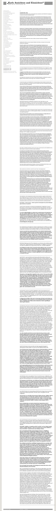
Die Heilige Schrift (6, 26)
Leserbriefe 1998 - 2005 (7, 65)
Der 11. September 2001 (7, 62)
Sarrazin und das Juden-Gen (7, 39)
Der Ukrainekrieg (6, 15)
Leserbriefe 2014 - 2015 (7, 70)
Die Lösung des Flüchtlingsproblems (9, 13)
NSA (4, 48)
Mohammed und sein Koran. (7, 31)
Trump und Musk (6, 41)
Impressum (21, 509)
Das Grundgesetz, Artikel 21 (7, 42)
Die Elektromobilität (6, 58)
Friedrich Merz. (5, 40)
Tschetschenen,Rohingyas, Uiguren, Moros (10, 34)
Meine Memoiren (6, 63)
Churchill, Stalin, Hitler (6, 38)
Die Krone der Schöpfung (7, 25)
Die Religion (5, 23)
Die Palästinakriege (6, 16)
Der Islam (4, 30)
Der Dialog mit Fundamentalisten (8, 22)
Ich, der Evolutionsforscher (7, 43)
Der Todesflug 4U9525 (6, 46)
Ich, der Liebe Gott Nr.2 (7, 24)
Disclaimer (26, 509)
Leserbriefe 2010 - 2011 (7, 67)
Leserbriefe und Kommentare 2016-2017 (9, 71)
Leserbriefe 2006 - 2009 (7, 66)
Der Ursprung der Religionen (7, 19)
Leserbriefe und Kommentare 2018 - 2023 (10, 72)
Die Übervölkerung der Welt (7, 14)
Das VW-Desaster (6, 59)
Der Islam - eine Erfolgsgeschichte (8, 33)
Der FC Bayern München (7, 50)
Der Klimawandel (6, 17)
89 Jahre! (4, 64)
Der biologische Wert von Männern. (9, 55)
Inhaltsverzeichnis (6, 10)
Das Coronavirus (6, 47)
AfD (4, 49)
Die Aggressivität (6, 54)
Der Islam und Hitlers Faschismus (8, 32)
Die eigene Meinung (6, 18)
